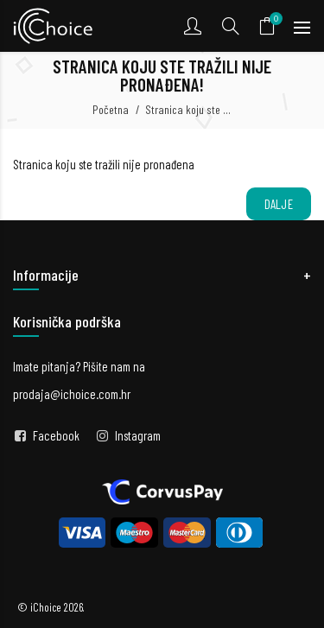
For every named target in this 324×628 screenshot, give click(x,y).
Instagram (138, 435)
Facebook (56, 435)
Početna (110, 109)
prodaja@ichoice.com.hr (71, 394)
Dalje (279, 204)
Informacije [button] (46, 274)
